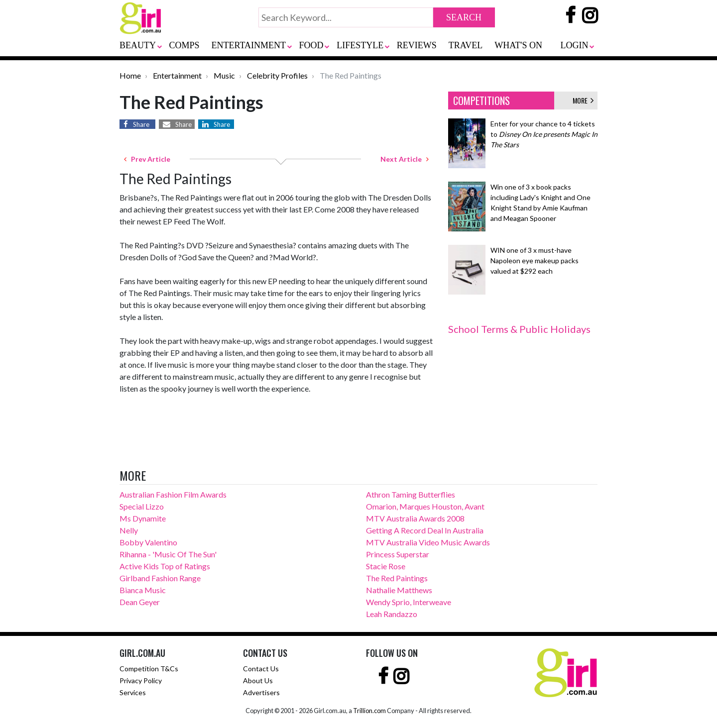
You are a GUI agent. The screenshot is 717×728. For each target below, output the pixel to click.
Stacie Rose (385, 566)
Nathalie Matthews (399, 590)
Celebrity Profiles (277, 75)
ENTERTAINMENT (249, 45)
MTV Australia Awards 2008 (415, 518)
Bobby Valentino (148, 542)
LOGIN (574, 45)
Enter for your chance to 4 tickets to (544, 134)
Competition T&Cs (149, 668)
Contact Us (261, 668)
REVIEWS (417, 45)
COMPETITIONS (481, 100)
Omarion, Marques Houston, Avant (425, 506)
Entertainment (177, 75)
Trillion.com (369, 711)
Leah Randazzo (391, 614)
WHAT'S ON (518, 45)
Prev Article (147, 159)
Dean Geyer (140, 602)
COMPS (184, 45)
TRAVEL (466, 45)
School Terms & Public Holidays (519, 329)
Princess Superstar (397, 554)
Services (133, 692)
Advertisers (261, 692)
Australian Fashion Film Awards (173, 494)
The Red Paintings (397, 578)
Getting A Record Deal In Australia (424, 530)
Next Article (404, 159)
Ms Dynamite (143, 518)
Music (224, 75)
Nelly (129, 530)
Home (130, 75)
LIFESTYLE (360, 45)
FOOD (311, 45)
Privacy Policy (141, 680)
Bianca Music (143, 590)
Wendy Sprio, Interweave (408, 602)
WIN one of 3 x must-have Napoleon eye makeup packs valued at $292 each (534, 260)
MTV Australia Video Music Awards (428, 542)
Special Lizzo (142, 506)
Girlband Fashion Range (160, 578)
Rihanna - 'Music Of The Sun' (168, 554)
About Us (258, 680)
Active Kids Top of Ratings (165, 566)
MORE (583, 100)
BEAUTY (138, 45)
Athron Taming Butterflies (410, 494)
